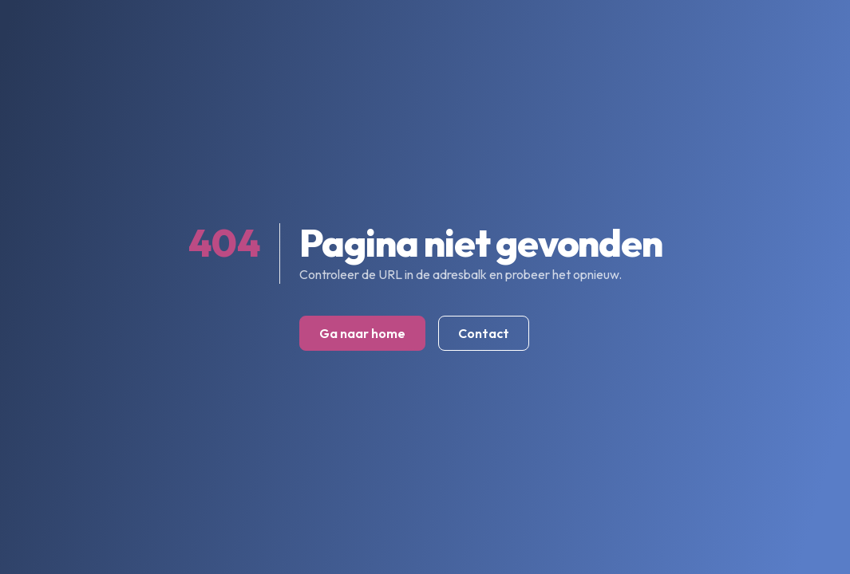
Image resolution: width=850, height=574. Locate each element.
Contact (483, 333)
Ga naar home (362, 333)
